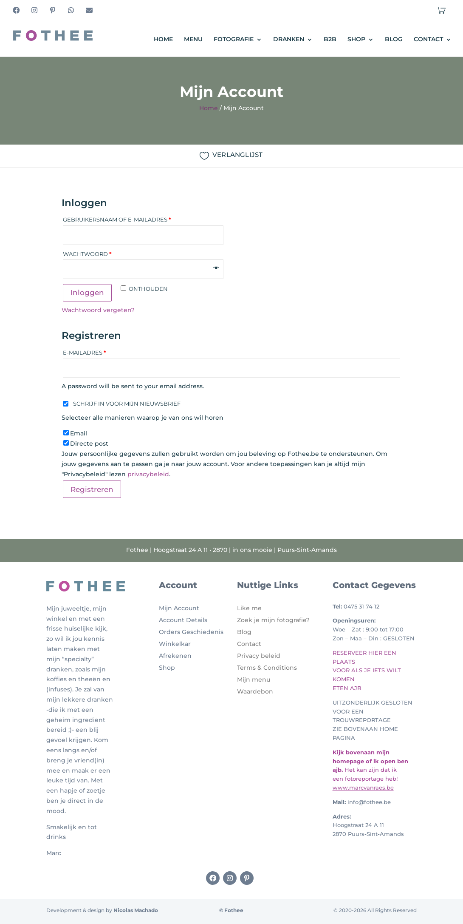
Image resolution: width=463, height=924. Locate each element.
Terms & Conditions (267, 667)
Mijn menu (253, 679)
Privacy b (251, 656)
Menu (193, 39)
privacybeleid (148, 474)
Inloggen (87, 292)
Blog (394, 39)
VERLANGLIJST (237, 155)
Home (163, 39)
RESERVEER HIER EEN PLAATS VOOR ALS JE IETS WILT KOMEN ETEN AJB (367, 670)
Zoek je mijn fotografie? (273, 620)
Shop (356, 39)
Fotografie (234, 39)
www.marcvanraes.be (363, 787)
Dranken (288, 39)
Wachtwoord (87, 253)
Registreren (92, 489)
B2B (330, 39)
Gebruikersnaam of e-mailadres (117, 219)
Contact (428, 39)
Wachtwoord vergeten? (98, 310)
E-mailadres (84, 352)
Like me (249, 608)
